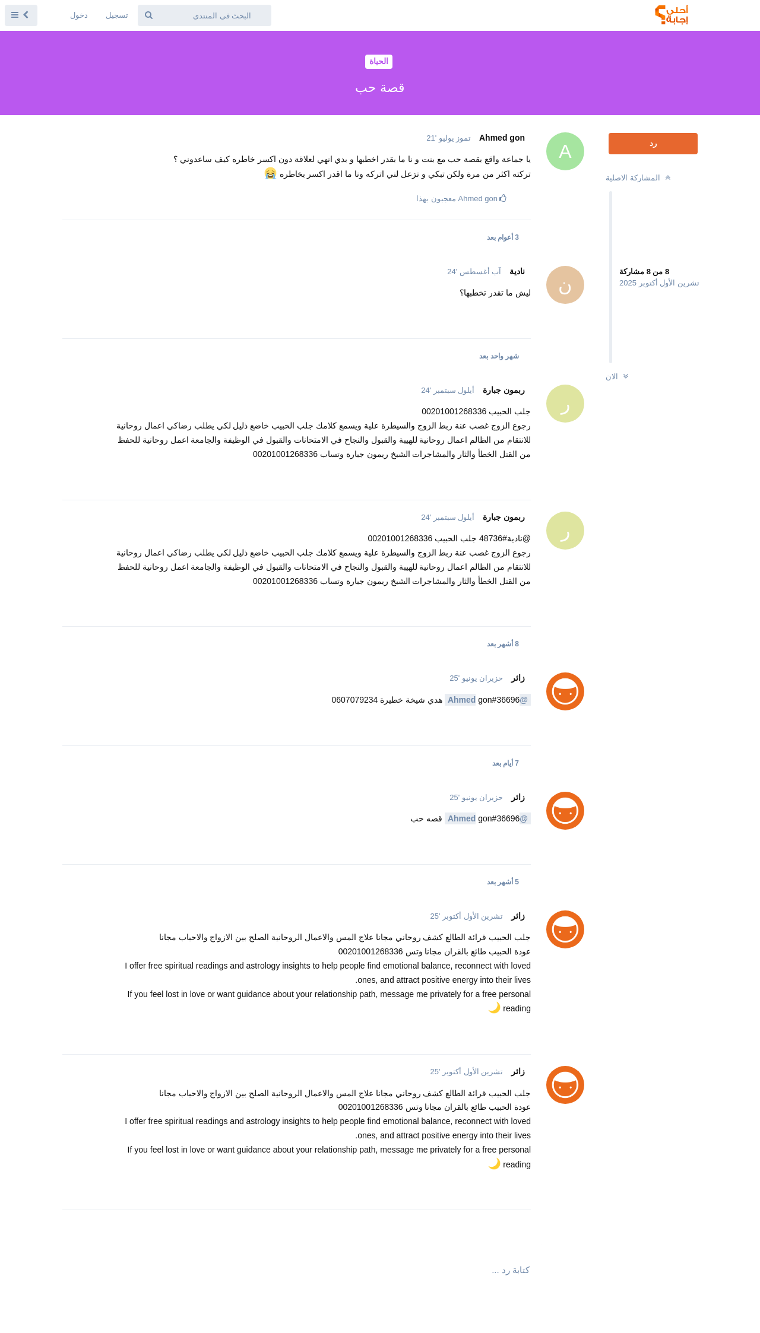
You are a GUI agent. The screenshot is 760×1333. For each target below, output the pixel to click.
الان (618, 376)
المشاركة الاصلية (639, 177)
